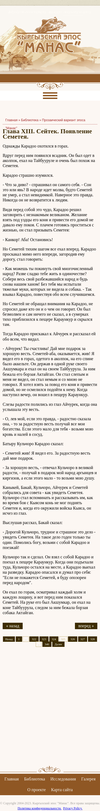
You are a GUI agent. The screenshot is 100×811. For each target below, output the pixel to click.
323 (44, 639)
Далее (58, 644)
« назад (12, 626)
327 (83, 639)
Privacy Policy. (73, 808)
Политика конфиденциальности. (40, 808)
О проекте (36, 789)
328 (92, 639)
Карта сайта (62, 789)
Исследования (63, 779)
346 (47, 644)
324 (54, 639)
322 (34, 639)
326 (72, 639)
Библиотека (29, 120)
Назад (9, 639)
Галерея (88, 779)
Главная (12, 779)
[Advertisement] (50, 711)
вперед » (86, 626)
